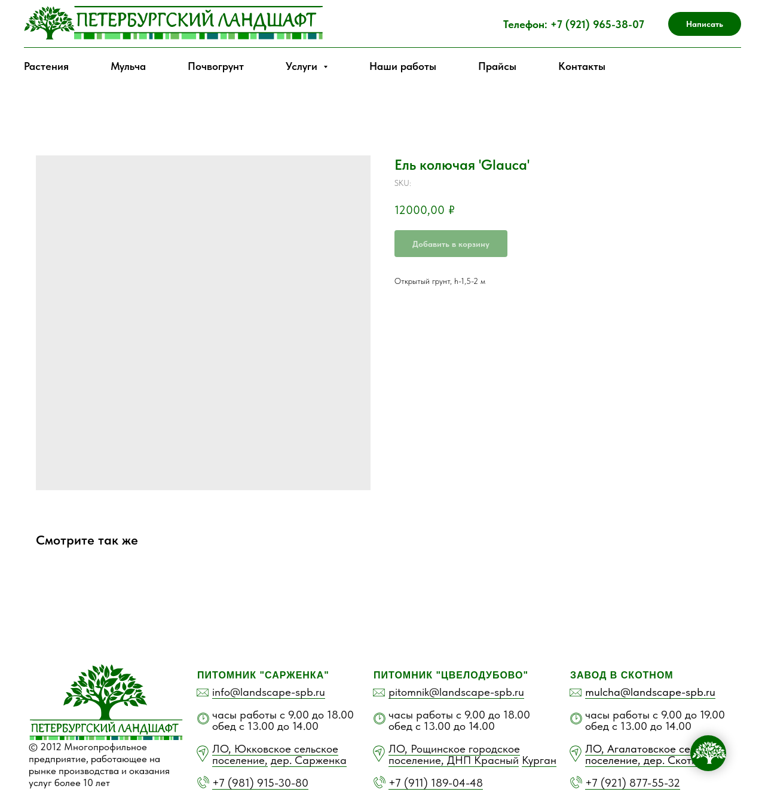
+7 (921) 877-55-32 (632, 783)
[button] (704, 24)
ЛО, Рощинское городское (454, 749)
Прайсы (497, 66)
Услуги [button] (303, 66)
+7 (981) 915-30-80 (260, 783)
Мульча (128, 66)
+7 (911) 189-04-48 (435, 783)
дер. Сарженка (309, 760)
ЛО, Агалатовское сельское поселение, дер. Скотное (654, 754)
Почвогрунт (216, 66)
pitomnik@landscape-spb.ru (456, 692)
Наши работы (402, 66)
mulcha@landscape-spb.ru (650, 692)
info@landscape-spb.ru (268, 692)
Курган (539, 760)
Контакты (581, 66)
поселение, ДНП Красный (453, 760)
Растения (46, 66)
